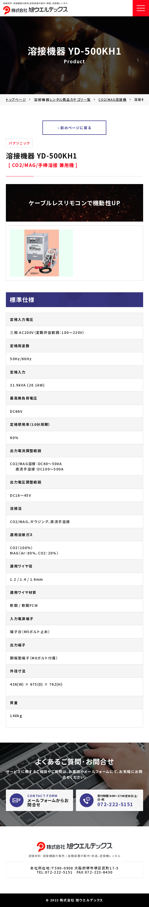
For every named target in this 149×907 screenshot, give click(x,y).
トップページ (16, 99)
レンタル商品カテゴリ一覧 (70, 99)
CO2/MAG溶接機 (112, 99)
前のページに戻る (74, 127)
